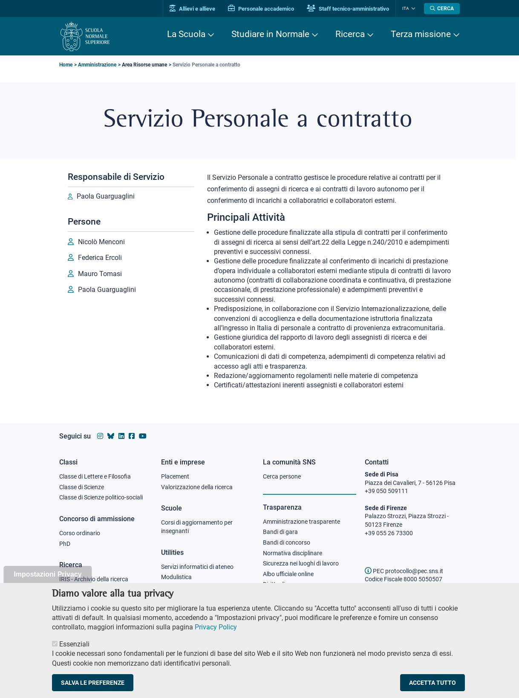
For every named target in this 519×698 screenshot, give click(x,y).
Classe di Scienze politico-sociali (101, 497)
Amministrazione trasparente (301, 521)
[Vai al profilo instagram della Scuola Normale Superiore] (100, 436)
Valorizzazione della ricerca (197, 487)
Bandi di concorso (286, 542)
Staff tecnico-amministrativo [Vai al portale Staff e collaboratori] (348, 9)
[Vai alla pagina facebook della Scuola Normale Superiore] (132, 436)
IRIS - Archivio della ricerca (93, 579)
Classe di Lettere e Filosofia (95, 476)
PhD (64, 543)
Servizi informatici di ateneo (197, 566)
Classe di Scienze (81, 487)
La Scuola (186, 34)
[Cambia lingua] (412, 9)
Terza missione (421, 34)
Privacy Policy (216, 638)
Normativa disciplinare (292, 553)
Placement (175, 476)
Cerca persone (282, 476)
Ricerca (350, 34)
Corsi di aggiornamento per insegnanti (197, 526)
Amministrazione (97, 65)
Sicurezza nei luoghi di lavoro (301, 563)
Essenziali (74, 655)
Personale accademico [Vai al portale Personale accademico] (261, 9)
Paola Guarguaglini (106, 196)
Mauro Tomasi (100, 274)
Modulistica (176, 577)
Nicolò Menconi (101, 242)
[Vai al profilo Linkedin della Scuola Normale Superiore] (121, 436)
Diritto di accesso (285, 584)
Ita (405, 8)
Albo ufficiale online (288, 574)
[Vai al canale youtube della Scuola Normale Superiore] (143, 436)
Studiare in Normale (270, 34)
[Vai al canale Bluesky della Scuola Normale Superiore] (110, 436)
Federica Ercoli (100, 258)
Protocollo (174, 587)
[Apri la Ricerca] (442, 8)
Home (65, 65)
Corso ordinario (79, 533)
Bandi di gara (280, 531)
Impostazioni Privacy (47, 584)
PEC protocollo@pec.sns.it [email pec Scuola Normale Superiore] (404, 571)
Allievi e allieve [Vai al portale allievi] (192, 9)
